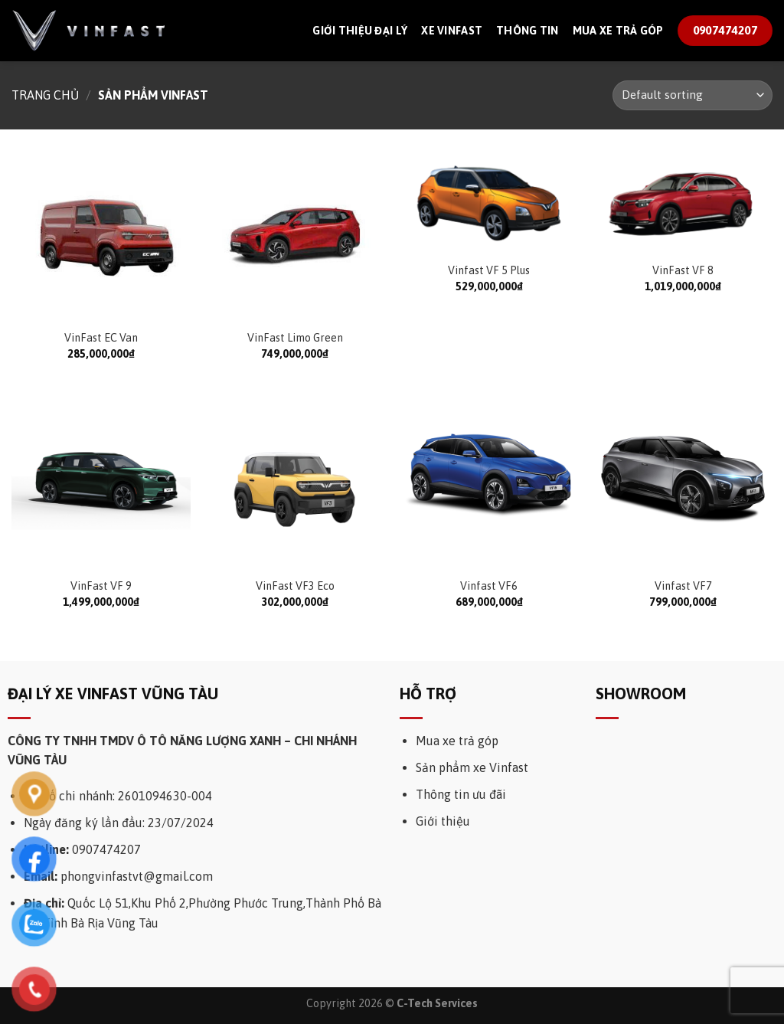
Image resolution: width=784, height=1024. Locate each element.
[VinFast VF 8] (683, 203)
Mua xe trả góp (618, 31)
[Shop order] (692, 95)
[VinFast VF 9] (101, 479)
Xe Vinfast (451, 31)
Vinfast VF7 (683, 586)
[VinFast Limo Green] (294, 236)
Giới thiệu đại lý (359, 31)
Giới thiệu (443, 821)
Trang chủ (45, 95)
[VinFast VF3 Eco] (294, 479)
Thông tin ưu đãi (461, 794)
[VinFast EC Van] (101, 236)
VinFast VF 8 (683, 270)
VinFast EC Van (101, 338)
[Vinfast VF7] (683, 479)
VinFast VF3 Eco (295, 586)
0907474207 (106, 849)
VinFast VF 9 (101, 586)
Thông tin (527, 31)
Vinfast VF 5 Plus (489, 270)
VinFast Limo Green (295, 338)
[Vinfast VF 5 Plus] (489, 203)
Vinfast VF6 (489, 586)
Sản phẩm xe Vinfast (472, 767)
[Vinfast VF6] (489, 479)
